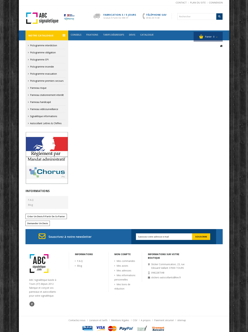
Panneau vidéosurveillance (44, 109)
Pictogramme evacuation (43, 73)
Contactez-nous (77, 320)
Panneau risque (38, 87)
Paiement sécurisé (164, 320)
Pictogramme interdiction (43, 45)
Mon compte (122, 254)
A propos (146, 320)
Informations (37, 191)
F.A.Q (31, 199)
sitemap (181, 320)
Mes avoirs (122, 265)
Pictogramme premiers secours (47, 80)
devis (137, 35)
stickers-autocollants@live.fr (166, 277)
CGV (135, 320)
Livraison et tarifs (98, 320)
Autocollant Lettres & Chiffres (46, 123)
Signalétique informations (43, 116)
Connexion (216, 2)
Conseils (76, 35)
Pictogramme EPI (39, 59)
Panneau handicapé (40, 102)
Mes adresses (124, 270)
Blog (30, 204)
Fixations (94, 35)
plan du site (198, 2)
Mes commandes (126, 261)
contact (181, 2)
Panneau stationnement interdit (47, 95)
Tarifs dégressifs (117, 35)
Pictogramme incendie (42, 66)
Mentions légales (120, 320)
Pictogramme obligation (43, 52)
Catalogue (153, 35)
